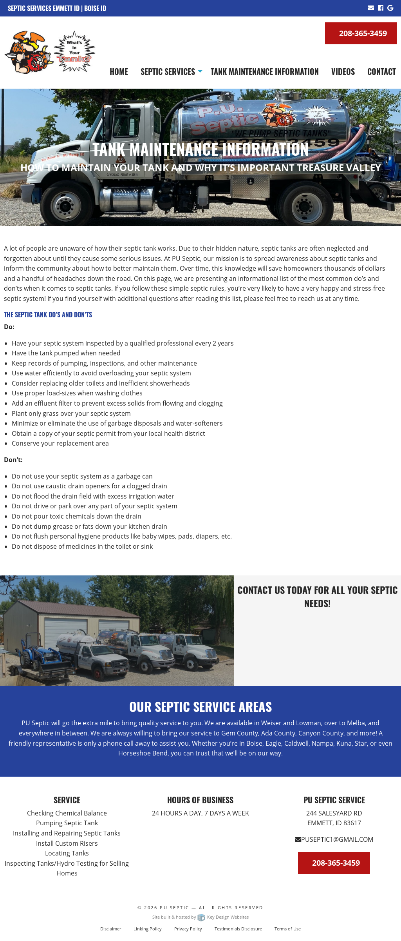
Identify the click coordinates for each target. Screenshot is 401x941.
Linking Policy (148, 929)
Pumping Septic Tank (67, 823)
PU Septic (175, 907)
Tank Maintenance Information (265, 71)
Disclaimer (110, 929)
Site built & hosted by (200, 917)
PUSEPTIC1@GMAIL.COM (334, 839)
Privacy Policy (188, 929)
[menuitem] (118, 71)
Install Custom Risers (67, 843)
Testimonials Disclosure (238, 929)
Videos (343, 71)
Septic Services (168, 71)
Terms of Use (288, 929)
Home (119, 71)
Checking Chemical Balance (67, 813)
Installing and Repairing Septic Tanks (67, 833)
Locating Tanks (67, 853)
